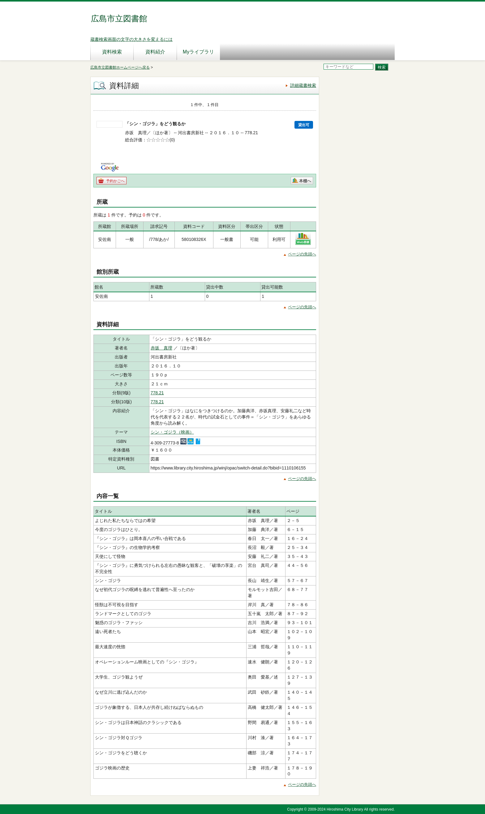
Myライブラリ (198, 51)
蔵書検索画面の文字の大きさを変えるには (131, 39)
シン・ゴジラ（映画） (172, 432)
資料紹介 (155, 51)
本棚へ (305, 180)
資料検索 (112, 51)
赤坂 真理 (161, 347)
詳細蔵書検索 (303, 85)
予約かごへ (115, 181)
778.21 (157, 392)
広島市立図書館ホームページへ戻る (120, 67)
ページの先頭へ (302, 254)
